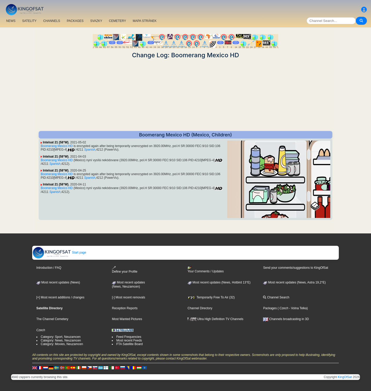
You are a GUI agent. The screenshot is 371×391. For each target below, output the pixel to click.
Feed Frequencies (128, 337)
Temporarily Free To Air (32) (211, 297)
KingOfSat (345, 377)
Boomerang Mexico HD (57, 146)
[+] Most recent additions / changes (60, 297)
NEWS (10, 21)
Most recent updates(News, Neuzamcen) (128, 284)
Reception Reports (124, 308)
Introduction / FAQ (48, 268)
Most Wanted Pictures (127, 319)
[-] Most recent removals (128, 297)
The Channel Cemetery (52, 319)
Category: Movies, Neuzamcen (62, 344)
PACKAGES (75, 21)
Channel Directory (200, 308)
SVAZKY (96, 21)
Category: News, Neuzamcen (61, 340)
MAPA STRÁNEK (144, 21)
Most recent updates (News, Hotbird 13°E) (219, 282)
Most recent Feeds (129, 340)
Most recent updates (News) (58, 282)
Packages (270, 308)
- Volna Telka (297, 308)
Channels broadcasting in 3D (286, 319)
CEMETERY (117, 21)
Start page (59, 252)
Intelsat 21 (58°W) (56, 142)
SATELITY (29, 21)
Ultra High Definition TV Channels (215, 319)
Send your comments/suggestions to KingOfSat (295, 268)
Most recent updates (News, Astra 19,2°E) (294, 282)
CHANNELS (51, 21)
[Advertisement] (185, 95)
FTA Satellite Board (129, 344)
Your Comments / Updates (206, 269)
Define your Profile (124, 269)
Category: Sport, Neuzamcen (61, 337)
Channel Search (276, 297)
